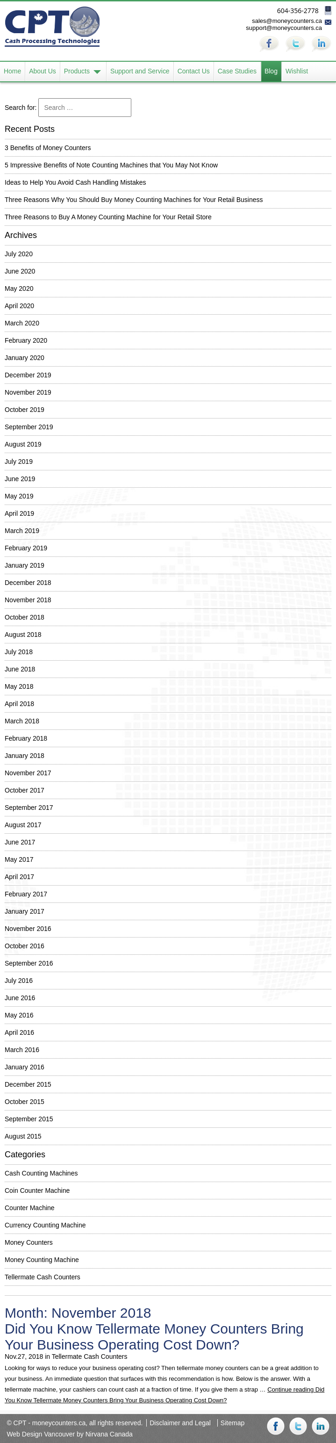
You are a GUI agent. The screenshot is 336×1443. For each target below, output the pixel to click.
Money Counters (29, 1242)
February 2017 (26, 894)
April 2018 (19, 703)
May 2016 (19, 1015)
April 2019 (19, 513)
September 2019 (29, 427)
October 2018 (24, 617)
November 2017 (28, 773)
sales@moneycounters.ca (287, 20)
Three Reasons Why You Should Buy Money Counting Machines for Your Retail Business (134, 199)
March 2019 (22, 530)
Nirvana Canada (109, 1434)
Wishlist (297, 71)
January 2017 (24, 911)
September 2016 (29, 963)
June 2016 (20, 998)
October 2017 (24, 790)
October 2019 (24, 409)
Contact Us (194, 71)
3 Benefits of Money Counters (48, 148)
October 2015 (24, 1101)
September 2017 (29, 807)
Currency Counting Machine (45, 1225)
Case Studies (237, 71)
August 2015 (23, 1136)
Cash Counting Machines (41, 1173)
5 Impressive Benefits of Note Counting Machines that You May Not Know (111, 165)
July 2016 (19, 980)
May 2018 (19, 686)
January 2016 (24, 1067)
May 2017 (19, 859)
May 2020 (19, 288)
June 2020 (20, 271)
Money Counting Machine (42, 1259)
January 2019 (24, 565)
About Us (42, 71)
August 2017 (23, 825)
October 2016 (24, 946)
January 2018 (24, 755)
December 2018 (28, 582)
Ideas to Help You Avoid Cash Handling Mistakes (75, 182)
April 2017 (19, 876)
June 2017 (20, 842)
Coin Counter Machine (37, 1190)
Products (77, 71)
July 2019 (19, 461)
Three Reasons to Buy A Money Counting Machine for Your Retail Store (108, 217)
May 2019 (19, 496)
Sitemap (232, 1423)
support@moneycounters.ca (284, 27)
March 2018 (22, 721)
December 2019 (28, 375)
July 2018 (19, 652)
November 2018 (28, 600)
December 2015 (28, 1084)
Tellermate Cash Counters (42, 1277)
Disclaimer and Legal (180, 1423)
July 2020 (19, 254)
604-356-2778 (298, 10)
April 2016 (19, 1032)
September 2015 (29, 1119)
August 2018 (23, 634)
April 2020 (19, 306)
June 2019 (20, 479)
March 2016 (22, 1049)
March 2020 (22, 323)
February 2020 (26, 340)
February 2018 (26, 738)
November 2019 (28, 392)
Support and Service (140, 71)
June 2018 (20, 669)
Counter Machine (30, 1208)
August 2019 (23, 444)
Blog (271, 71)
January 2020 (24, 357)
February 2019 (26, 548)
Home (12, 71)
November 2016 (28, 928)
